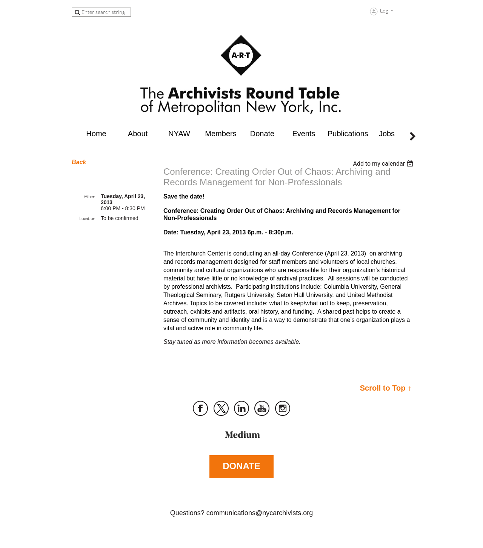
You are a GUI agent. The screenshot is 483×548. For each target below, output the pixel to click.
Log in (387, 11)
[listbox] (384, 163)
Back (79, 162)
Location (87, 218)
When (89, 196)
